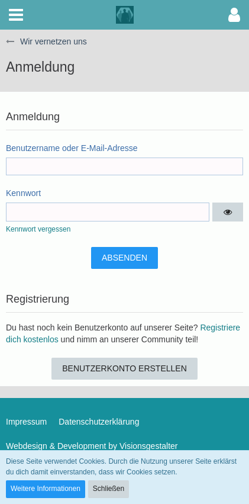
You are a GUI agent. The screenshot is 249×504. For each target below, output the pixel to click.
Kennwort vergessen (38, 229)
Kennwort (23, 193)
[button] (16, 14)
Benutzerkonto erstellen (124, 368)
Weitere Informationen (45, 488)
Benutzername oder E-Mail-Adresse (72, 148)
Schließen (108, 488)
